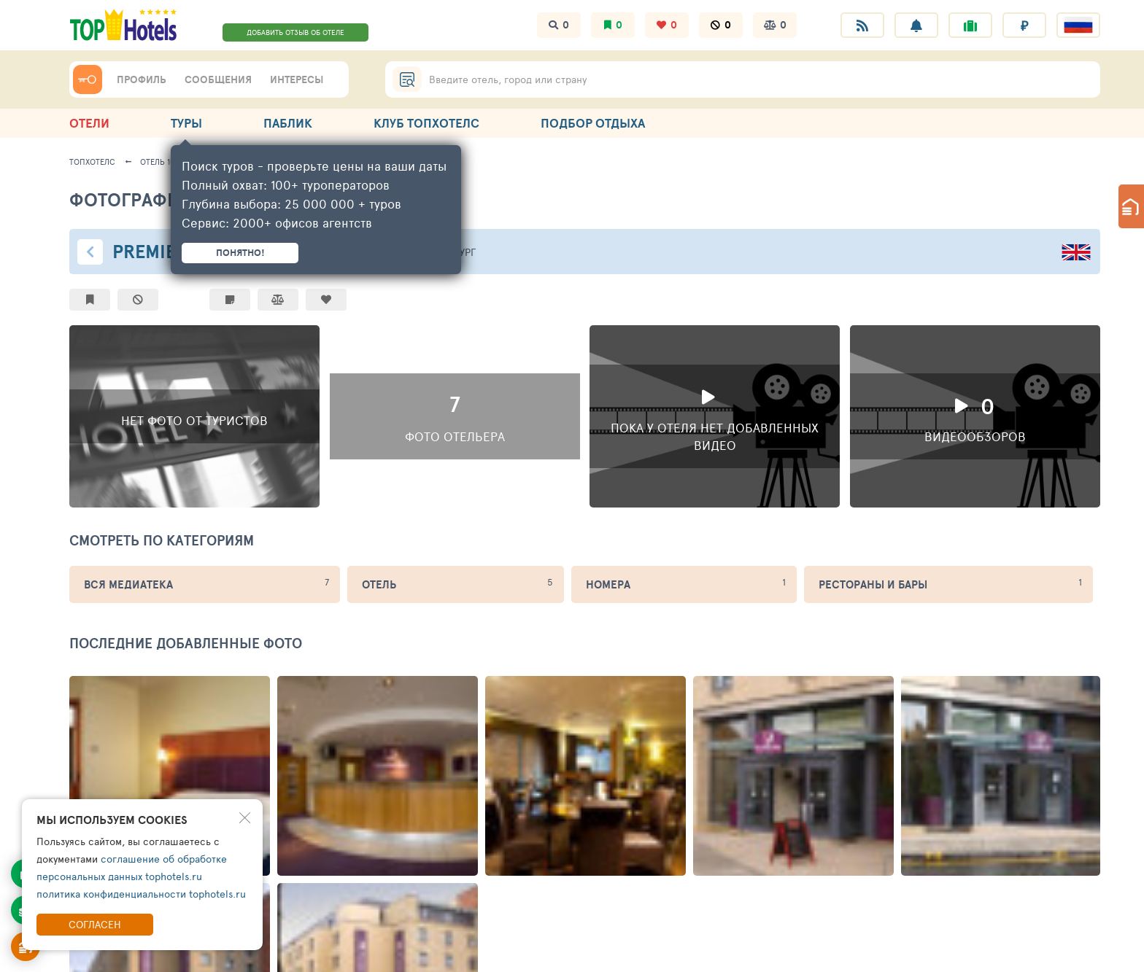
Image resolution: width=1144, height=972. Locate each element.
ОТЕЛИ (89, 123)
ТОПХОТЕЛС (102, 666)
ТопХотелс (92, 161)
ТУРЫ (186, 123)
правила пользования (152, 953)
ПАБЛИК (287, 123)
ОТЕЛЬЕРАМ (538, 666)
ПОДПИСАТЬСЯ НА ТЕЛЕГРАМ (416, 867)
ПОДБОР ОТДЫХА (593, 123)
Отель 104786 (166, 161)
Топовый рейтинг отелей (233, 711)
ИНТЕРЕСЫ (296, 79)
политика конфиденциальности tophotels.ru (141, 894)
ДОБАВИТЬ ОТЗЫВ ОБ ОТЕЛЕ (295, 32)
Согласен (95, 924)
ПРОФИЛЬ (141, 79)
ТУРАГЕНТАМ (667, 666)
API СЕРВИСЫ (800, 666)
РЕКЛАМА (925, 666)
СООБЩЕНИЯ (218, 79)
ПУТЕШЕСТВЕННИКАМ (382, 666)
